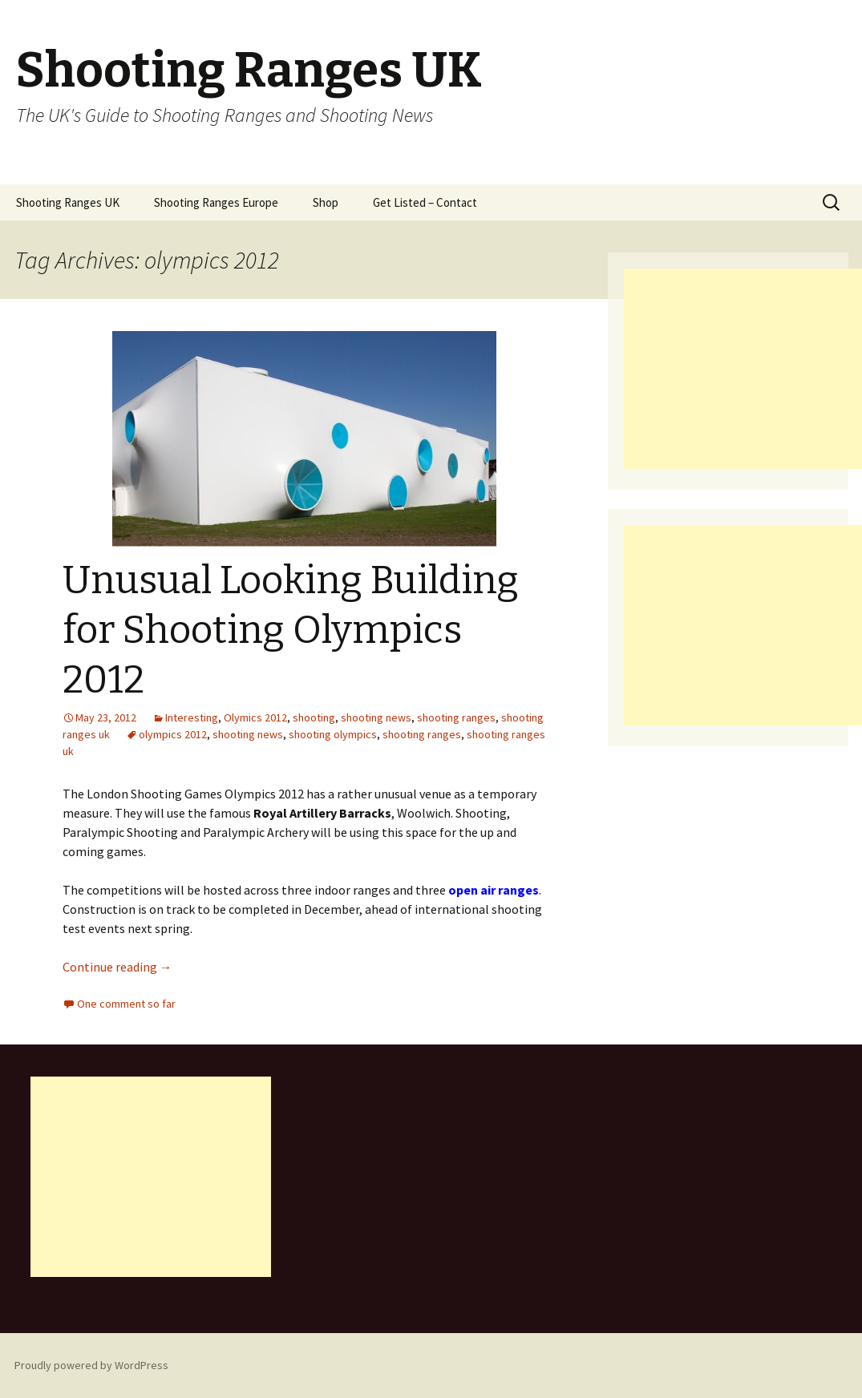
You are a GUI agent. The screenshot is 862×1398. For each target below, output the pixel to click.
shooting (314, 717)
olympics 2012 (173, 734)
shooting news (376, 717)
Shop (325, 202)
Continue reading (117, 967)
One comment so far (126, 1003)
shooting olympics (333, 734)
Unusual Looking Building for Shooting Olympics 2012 (291, 630)
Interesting (191, 717)
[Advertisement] (743, 369)
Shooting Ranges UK (67, 202)
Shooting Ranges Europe (216, 202)
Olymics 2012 (255, 717)
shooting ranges (456, 717)
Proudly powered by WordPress (91, 1365)
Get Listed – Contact (425, 202)
